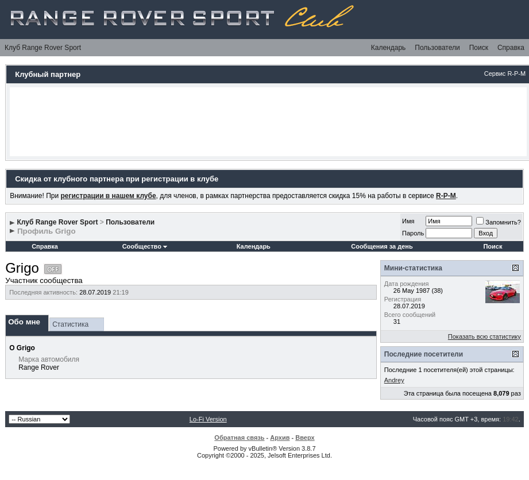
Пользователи (437, 48)
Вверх (304, 437)
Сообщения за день (381, 246)
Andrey (394, 380)
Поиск (478, 48)
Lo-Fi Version (208, 419)
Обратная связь (239, 437)
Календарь (388, 48)
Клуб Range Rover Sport (43, 48)
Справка (510, 48)
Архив (279, 437)
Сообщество (144, 246)
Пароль (413, 233)
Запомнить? (498, 222)
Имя (408, 221)
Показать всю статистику (484, 336)
